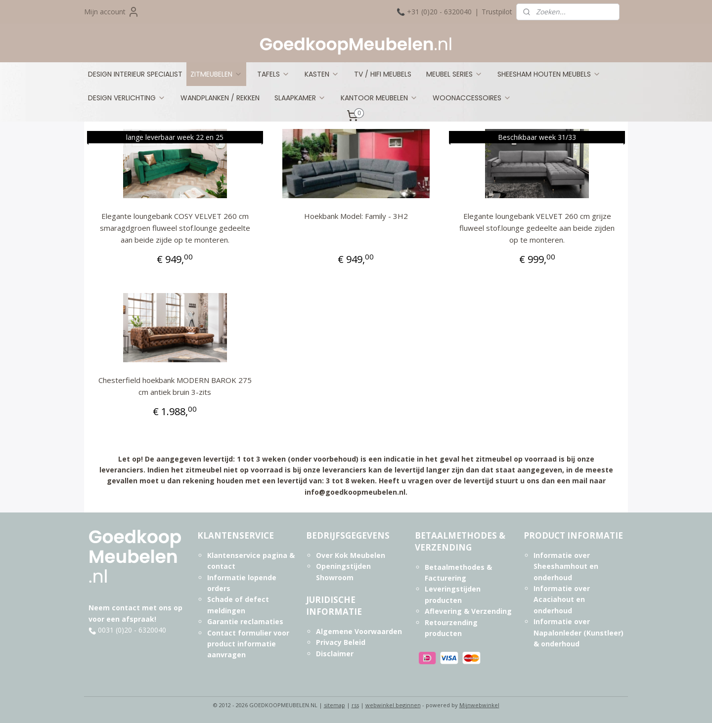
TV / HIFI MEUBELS (382, 74)
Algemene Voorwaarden (359, 631)
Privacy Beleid (340, 642)
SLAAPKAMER (300, 98)
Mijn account (111, 12)
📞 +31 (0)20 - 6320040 (434, 11)
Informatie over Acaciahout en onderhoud (562, 599)
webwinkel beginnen (393, 705)
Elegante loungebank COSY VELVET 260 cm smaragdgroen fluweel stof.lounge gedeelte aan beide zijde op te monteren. (175, 228)
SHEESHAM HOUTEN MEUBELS (549, 74)
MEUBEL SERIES (454, 74)
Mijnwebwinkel (479, 705)
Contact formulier (239, 633)
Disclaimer (335, 653)
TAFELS (273, 74)
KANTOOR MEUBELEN (379, 98)
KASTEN (322, 74)
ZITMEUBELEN (216, 74)
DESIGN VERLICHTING (127, 98)
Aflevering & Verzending (468, 611)
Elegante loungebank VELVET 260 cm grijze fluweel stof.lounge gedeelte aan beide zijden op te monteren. (537, 228)
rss (355, 705)
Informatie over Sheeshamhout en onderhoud (566, 566)
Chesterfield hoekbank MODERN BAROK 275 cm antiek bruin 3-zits (175, 386)
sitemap (334, 705)
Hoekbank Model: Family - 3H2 (356, 216)
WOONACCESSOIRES (472, 98)
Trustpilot (497, 11)
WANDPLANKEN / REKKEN (220, 98)
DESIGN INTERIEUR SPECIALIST (135, 74)
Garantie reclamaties (245, 621)
